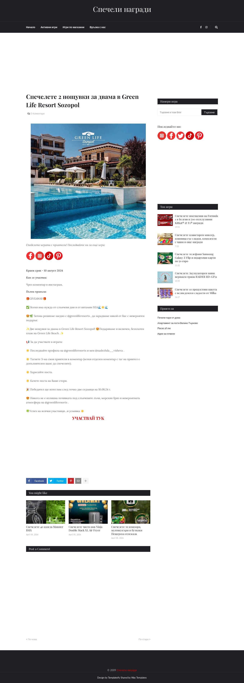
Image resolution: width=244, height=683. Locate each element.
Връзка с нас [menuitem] (98, 27)
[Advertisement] (88, 67)
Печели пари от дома (169, 317)
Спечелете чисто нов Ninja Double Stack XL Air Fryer (85, 528)
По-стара (143, 639)
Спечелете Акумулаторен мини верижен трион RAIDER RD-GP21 (196, 275)
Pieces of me (164, 328)
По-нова (32, 639)
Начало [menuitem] (30, 27)
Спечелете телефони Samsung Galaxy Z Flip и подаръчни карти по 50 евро (195, 257)
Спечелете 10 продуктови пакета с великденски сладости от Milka (196, 291)
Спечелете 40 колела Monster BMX (44, 528)
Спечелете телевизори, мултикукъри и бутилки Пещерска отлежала (126, 530)
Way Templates (139, 677)
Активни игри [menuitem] (49, 27)
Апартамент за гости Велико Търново (178, 323)
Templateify (114, 677)
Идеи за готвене (166, 333)
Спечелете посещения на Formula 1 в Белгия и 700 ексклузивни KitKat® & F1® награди (196, 219)
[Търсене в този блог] (179, 112)
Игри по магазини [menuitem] (73, 27)
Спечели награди (122, 9)
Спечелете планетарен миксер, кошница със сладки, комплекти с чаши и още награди (195, 238)
